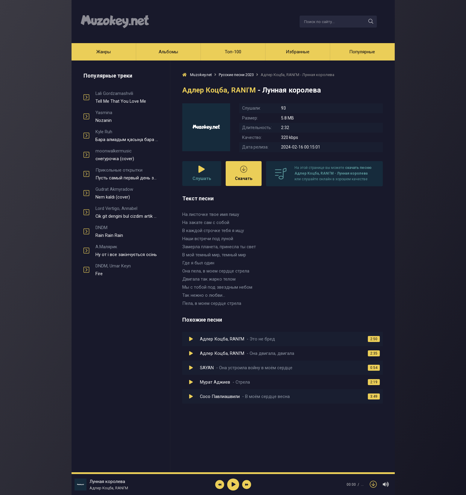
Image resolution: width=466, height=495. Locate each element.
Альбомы (168, 52)
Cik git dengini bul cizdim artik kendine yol (126, 212)
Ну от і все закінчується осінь (126, 250)
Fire (126, 269)
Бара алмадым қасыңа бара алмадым (126, 135)
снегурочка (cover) (126, 154)
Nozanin (126, 116)
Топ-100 (233, 52)
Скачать (244, 173)
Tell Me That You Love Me (126, 97)
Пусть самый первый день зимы (126, 174)
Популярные (362, 52)
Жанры (103, 52)
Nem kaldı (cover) (126, 193)
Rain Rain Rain (126, 231)
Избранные (297, 52)
